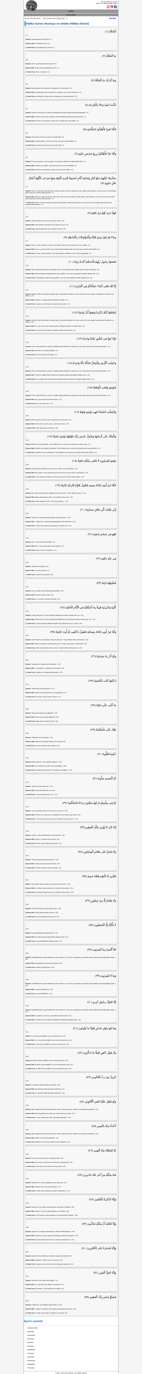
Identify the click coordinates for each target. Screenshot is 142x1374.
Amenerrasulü (31, 1360)
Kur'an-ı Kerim (71, 15)
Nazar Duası (31, 1346)
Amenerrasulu (31, 1335)
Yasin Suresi (31, 1353)
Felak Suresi (31, 1339)
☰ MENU (71, 11)
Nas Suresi (30, 1342)
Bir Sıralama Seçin (50, 18)
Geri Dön (112, 18)
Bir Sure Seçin (29, 18)
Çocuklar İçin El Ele (33, 1328)
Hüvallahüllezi (31, 1364)
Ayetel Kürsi (31, 1331)
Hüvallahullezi (31, 1349)
